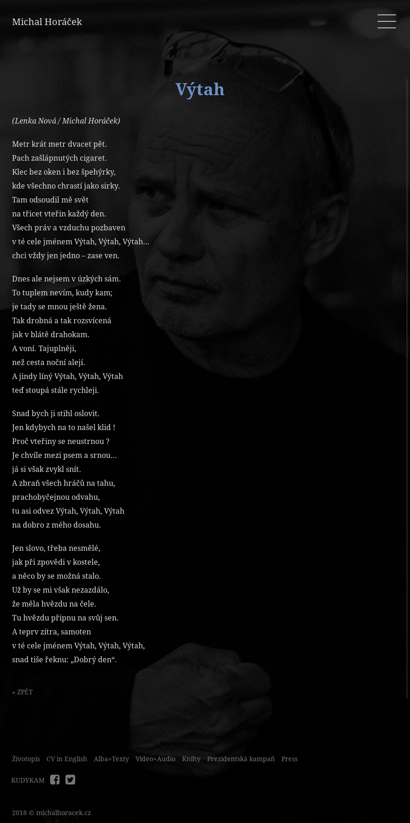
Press (289, 759)
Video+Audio (156, 759)
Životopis (26, 759)
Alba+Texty (111, 759)
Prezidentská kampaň (241, 759)
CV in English (66, 759)
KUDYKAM (28, 780)
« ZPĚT (22, 692)
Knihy (191, 759)
